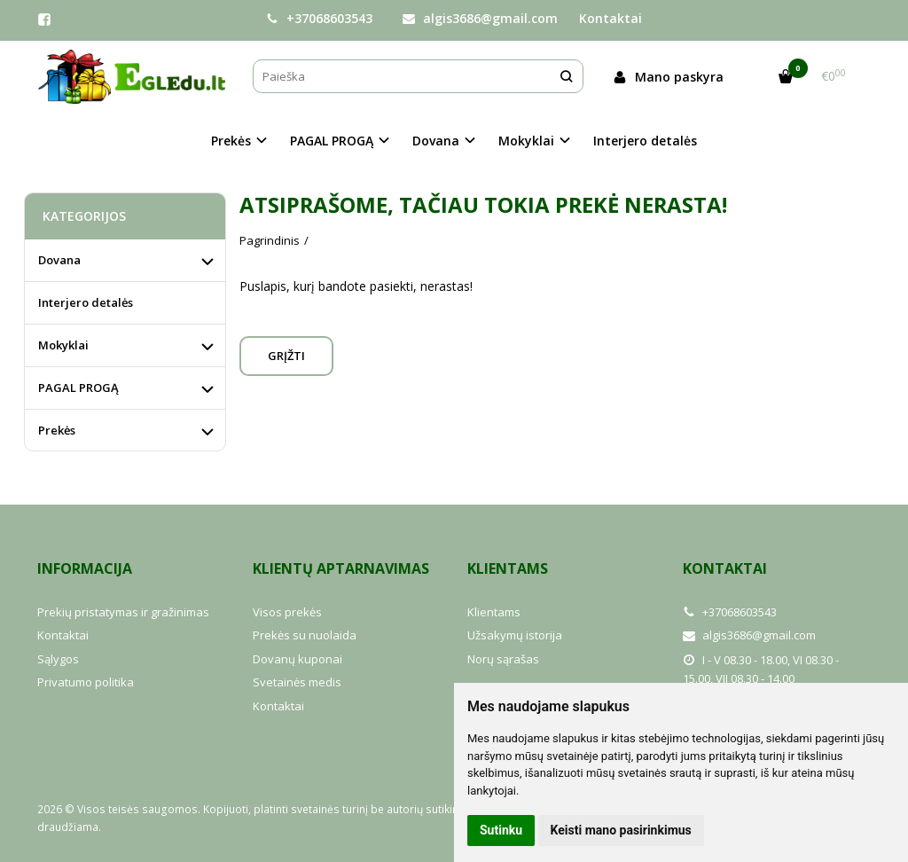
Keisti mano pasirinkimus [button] (621, 830)
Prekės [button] (231, 140)
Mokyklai (63, 345)
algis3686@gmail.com (480, 18)
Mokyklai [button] (526, 140)
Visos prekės (287, 612)
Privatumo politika (85, 682)
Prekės (56, 430)
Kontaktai (610, 18)
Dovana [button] (435, 140)
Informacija (84, 568)
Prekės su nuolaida (304, 635)
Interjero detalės (645, 140)
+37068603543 (319, 18)
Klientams (507, 568)
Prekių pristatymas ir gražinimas (123, 612)
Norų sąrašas (503, 659)
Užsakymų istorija (514, 635)
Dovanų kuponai (297, 659)
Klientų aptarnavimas (341, 568)
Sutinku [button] (501, 830)
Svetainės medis (297, 682)
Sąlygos (58, 659)
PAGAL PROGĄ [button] (331, 140)
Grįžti (286, 356)
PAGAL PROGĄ (78, 388)
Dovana (59, 260)
